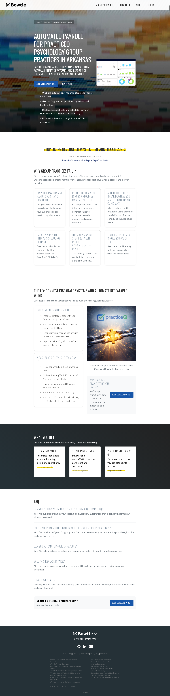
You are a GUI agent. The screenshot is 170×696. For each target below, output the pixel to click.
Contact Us (103, 654)
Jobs (74, 654)
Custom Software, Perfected (100, 662)
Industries (46, 22)
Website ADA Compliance (99, 666)
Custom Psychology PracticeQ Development (105, 673)
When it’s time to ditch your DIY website (62, 686)
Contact (152, 5)
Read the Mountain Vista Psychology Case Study (85, 160)
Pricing (65, 654)
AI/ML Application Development (101, 659)
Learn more (67, 83)
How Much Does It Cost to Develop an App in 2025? (66, 671)
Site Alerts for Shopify (98, 671)
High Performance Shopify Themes (102, 668)
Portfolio (125, 5)
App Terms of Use (83, 654)
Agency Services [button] (104, 5)
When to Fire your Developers (59, 664)
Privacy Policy (94, 654)
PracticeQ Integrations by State (101, 675)
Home (38, 22)
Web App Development (98, 664)
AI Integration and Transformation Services (105, 677)
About (139, 5)
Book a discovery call (46, 83)
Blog (70, 654)
